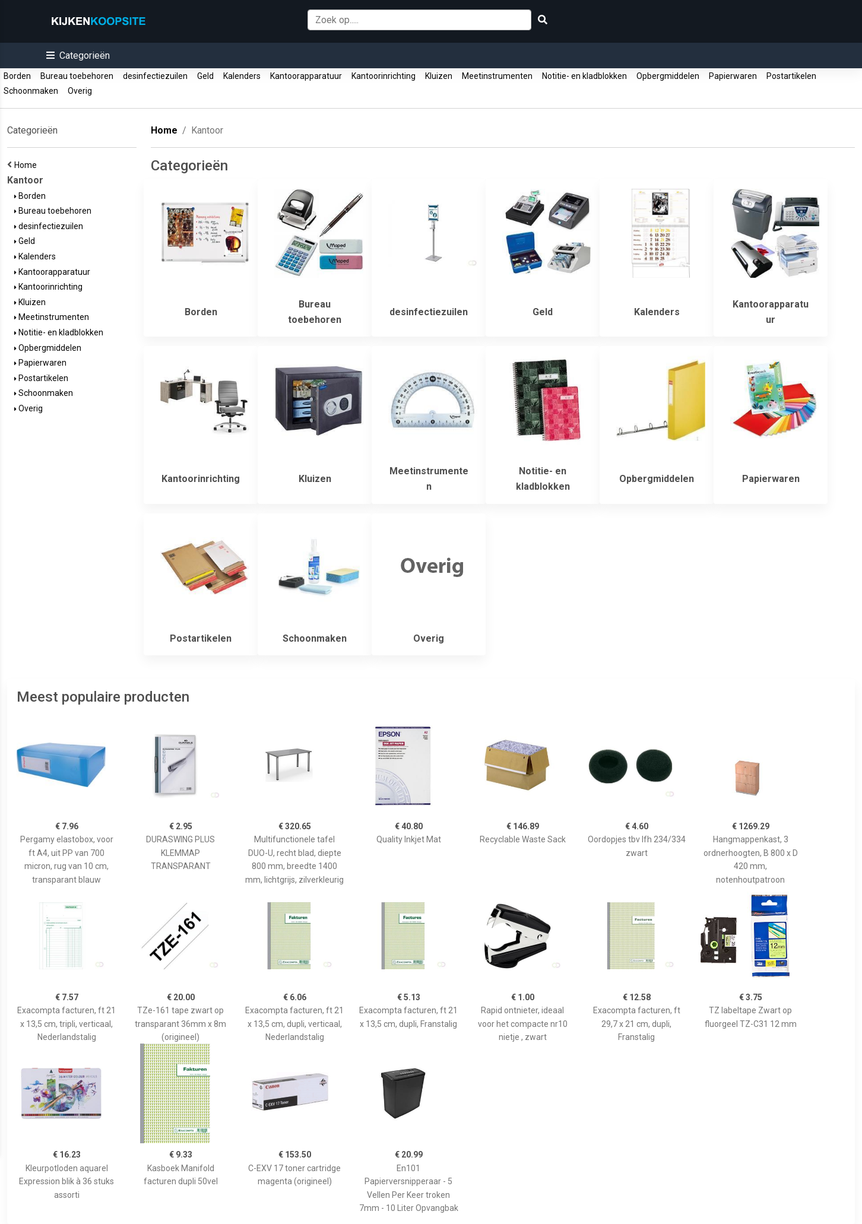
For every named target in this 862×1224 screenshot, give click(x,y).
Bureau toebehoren (77, 76)
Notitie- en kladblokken (584, 76)
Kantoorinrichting (383, 76)
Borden (17, 76)
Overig (80, 91)
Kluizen (439, 76)
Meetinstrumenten (497, 76)
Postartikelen (791, 76)
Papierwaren (732, 76)
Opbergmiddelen (668, 76)
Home (27, 165)
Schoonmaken (31, 91)
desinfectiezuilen (155, 76)
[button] (78, 55)
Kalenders (242, 76)
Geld (205, 76)
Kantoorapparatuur (306, 76)
